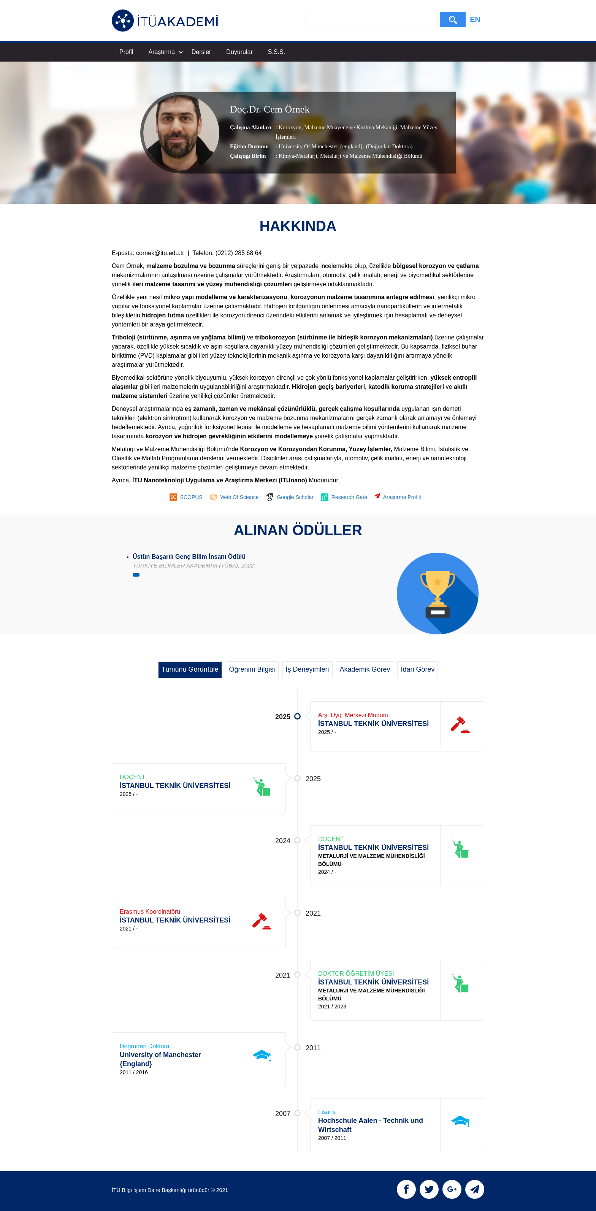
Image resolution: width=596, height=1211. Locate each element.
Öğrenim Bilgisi (252, 669)
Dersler (201, 52)
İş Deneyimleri (307, 669)
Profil (126, 52)
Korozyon (290, 127)
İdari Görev (417, 669)
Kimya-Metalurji (298, 156)
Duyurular (239, 52)
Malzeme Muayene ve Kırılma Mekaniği (350, 127)
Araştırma (165, 52)
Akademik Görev (364, 669)
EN (475, 19)
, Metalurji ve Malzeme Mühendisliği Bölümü (370, 156)
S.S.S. (276, 52)
